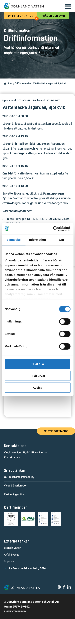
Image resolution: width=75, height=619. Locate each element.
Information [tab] (37, 239)
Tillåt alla (37, 364)
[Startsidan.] (5, 83)
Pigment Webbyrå (15, 611)
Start (10, 83)
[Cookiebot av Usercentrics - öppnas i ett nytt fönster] (53, 228)
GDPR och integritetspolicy (19, 476)
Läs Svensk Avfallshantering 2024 (27, 568)
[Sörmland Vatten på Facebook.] (64, 587)
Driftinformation (22, 16)
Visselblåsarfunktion (15, 485)
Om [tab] (61, 239)
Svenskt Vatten (12, 547)
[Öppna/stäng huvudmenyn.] (66, 6)
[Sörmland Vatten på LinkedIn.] (69, 587)
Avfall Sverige (11, 554)
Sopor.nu (9, 561)
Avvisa (37, 387)
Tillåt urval (37, 375)
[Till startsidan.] (24, 6)
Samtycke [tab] (13, 239)
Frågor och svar (53, 15)
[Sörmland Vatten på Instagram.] (59, 587)
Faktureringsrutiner (14, 494)
